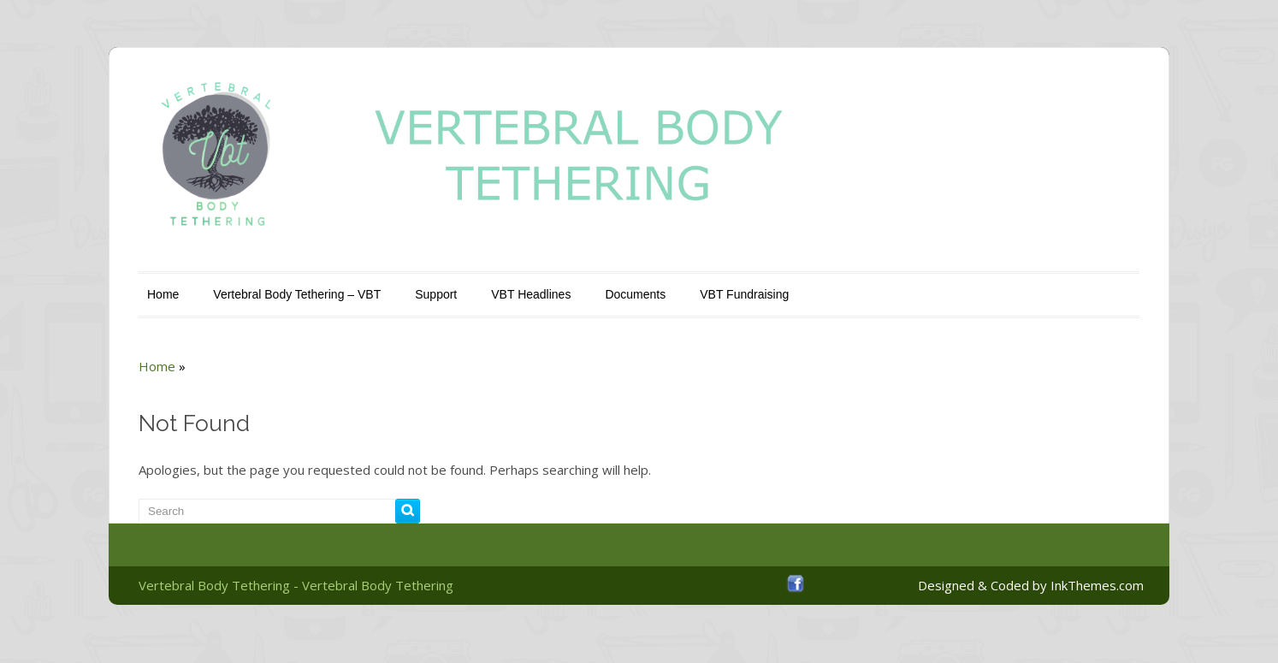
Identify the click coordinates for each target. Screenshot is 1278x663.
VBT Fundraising (744, 294)
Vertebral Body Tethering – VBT (297, 294)
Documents (635, 294)
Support (436, 294)
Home (163, 294)
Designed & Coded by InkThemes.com (1031, 585)
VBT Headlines (531, 294)
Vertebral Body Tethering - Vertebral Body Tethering (296, 585)
